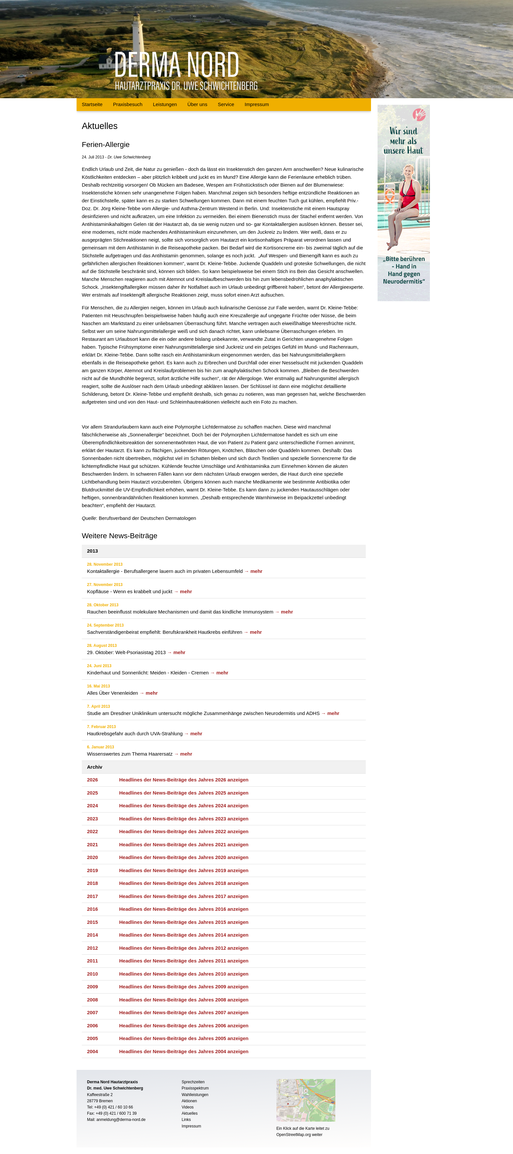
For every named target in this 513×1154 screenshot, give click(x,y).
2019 (92, 870)
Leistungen (165, 104)
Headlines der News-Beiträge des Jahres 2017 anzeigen (183, 896)
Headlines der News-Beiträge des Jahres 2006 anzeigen (183, 1025)
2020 (92, 857)
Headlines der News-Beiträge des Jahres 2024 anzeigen (183, 805)
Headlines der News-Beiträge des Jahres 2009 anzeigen (183, 986)
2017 (92, 896)
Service (226, 104)
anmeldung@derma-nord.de (121, 1119)
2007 (92, 1012)
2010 (92, 974)
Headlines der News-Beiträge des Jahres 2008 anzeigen (183, 999)
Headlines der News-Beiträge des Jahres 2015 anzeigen (183, 922)
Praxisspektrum (195, 1088)
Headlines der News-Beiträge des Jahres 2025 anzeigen (183, 793)
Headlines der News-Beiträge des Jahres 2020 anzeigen (183, 857)
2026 (92, 779)
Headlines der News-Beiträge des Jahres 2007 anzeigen (183, 1012)
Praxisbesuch (127, 104)
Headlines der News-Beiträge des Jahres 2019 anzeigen (183, 870)
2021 (92, 844)
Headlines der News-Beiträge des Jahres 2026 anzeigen (183, 779)
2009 (92, 986)
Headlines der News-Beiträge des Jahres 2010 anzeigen (183, 974)
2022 (92, 831)
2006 (92, 1025)
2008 (92, 999)
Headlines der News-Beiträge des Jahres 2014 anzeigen (183, 935)
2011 (92, 960)
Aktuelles (190, 1113)
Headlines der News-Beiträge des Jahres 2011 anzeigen (183, 960)
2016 (92, 909)
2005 (92, 1038)
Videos (187, 1107)
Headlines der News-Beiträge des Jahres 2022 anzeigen (183, 831)
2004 (92, 1051)
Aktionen (189, 1101)
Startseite (92, 104)
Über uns (197, 104)
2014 (92, 935)
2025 (92, 793)
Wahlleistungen (195, 1094)
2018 (92, 883)
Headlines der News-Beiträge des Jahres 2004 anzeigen (183, 1051)
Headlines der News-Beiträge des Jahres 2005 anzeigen (183, 1038)
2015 (92, 922)
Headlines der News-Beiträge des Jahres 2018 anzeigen (183, 883)
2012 (92, 948)
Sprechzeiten (193, 1082)
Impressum (257, 104)
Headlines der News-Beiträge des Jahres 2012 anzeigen (183, 948)
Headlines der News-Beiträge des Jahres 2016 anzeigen (183, 909)
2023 (92, 818)
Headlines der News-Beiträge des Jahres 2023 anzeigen (183, 818)
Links (186, 1119)
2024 (92, 805)
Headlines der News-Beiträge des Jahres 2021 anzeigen (183, 844)
